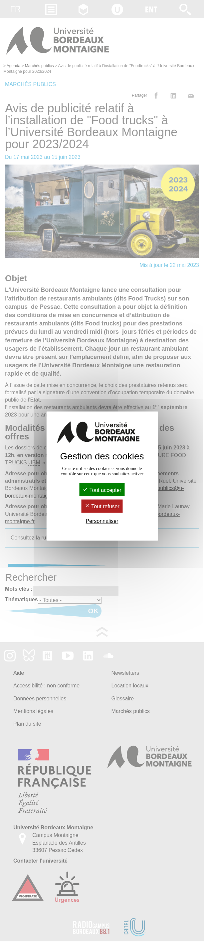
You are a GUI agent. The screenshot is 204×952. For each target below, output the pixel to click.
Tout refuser (102, 506)
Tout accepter (102, 490)
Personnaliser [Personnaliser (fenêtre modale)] (102, 521)
